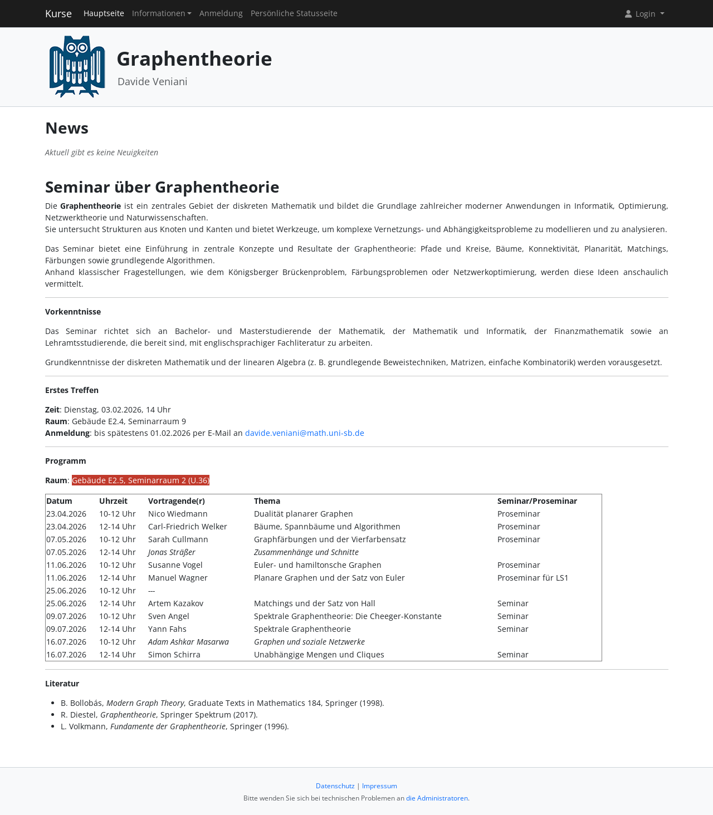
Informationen (158, 13)
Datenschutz (335, 786)
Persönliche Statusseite (294, 13)
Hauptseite (104, 13)
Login (640, 13)
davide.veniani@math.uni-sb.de (304, 433)
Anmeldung (221, 13)
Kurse (58, 13)
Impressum (379, 786)
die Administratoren (437, 798)
